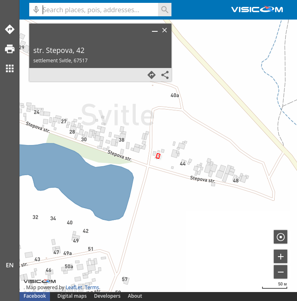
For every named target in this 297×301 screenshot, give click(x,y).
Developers (107, 295)
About (135, 295)
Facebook (35, 295)
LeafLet (73, 287)
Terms (92, 287)
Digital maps (72, 295)
